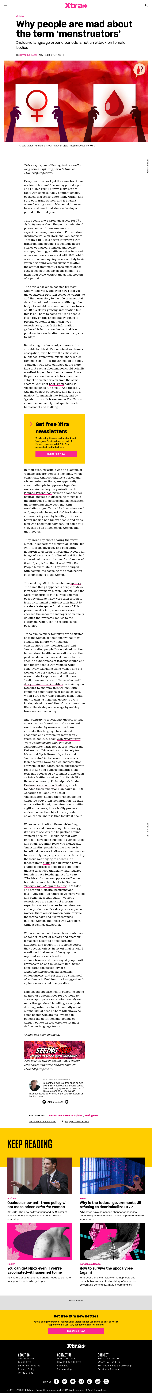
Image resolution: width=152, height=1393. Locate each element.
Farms (77, 399)
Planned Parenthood (38, 493)
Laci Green (56, 384)
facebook (56, 1381)
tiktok (89, 1381)
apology (76, 583)
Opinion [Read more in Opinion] (20, 16)
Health (53, 1115)
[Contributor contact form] (67, 1102)
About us (24, 1355)
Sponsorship (64, 1369)
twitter (64, 1381)
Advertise (62, 1365)
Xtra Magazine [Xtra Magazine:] (76, 1346)
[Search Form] (146, 5)
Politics (11, 1198)
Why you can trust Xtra (75, 1121)
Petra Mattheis (38, 777)
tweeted (74, 551)
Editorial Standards (29, 1365)
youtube (73, 1381)
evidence (34, 979)
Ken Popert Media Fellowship (115, 1365)
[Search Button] (146, 5)
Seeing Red (59, 165)
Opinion (78, 1115)
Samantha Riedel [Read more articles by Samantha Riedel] (28, 55)
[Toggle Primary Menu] (5, 6)
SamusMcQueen (55, 1102)
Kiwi (69, 399)
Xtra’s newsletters (109, 1358)
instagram (81, 1381)
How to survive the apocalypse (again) (106, 1270)
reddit (97, 1381)
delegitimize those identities (43, 684)
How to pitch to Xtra (69, 1362)
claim (46, 863)
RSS (106, 1381)
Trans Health (65, 1115)
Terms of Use (25, 1372)
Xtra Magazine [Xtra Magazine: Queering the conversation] (76, 5)
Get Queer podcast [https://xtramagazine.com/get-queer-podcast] (109, 1369)
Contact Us (64, 1355)
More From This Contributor (55, 1080)
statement (41, 602)
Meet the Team (66, 1358)
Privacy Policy (26, 1369)
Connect (103, 1355)
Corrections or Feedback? (42, 1121)
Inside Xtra (24, 1362)
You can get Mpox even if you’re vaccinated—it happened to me (34, 1270)
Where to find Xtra (109, 1362)
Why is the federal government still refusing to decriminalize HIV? (110, 1205)
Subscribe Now (56, 453)
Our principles (26, 1358)
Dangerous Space (90, 1264)
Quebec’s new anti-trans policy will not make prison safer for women (38, 1205)
